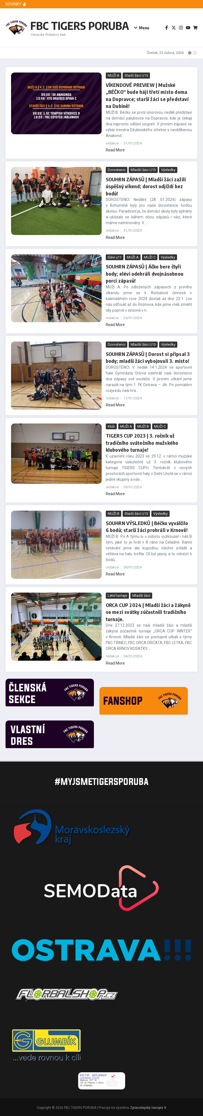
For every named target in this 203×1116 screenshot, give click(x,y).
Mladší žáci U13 (143, 169)
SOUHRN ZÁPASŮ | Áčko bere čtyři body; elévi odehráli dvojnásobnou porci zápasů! (144, 273)
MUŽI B (113, 75)
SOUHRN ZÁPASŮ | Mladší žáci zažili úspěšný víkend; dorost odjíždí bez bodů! (146, 185)
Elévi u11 (115, 256)
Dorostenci (116, 169)
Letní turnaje (117, 594)
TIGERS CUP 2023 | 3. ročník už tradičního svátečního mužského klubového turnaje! (141, 442)
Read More (115, 150)
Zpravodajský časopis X (148, 1106)
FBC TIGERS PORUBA (79, 25)
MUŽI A (133, 256)
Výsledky (168, 169)
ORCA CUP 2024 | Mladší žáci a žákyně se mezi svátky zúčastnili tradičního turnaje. (148, 610)
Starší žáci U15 (136, 75)
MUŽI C (149, 256)
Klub (111, 425)
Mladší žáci (141, 594)
